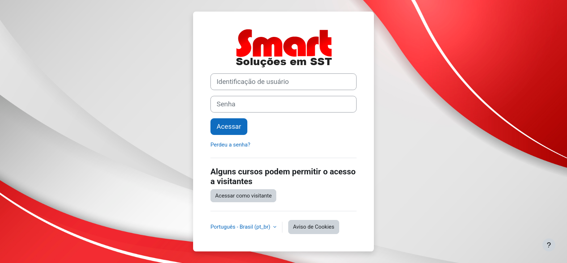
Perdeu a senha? (230, 144)
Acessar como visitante (243, 195)
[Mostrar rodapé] (548, 244)
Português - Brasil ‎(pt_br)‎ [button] (241, 227)
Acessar (229, 127)
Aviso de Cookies (313, 227)
